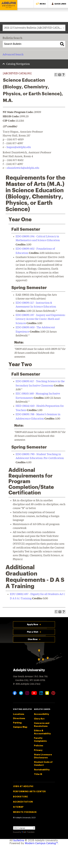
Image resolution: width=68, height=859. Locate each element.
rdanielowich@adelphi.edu (23, 168)
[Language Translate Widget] (24, 828)
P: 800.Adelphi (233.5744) (26, 683)
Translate (28, 832)
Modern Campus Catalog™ (41, 843)
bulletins (18, 840)
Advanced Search (13, 54)
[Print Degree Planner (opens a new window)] (56, 74)
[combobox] (34, 28)
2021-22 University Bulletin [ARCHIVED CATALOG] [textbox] (34, 28)
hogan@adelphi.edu (19, 147)
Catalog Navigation (18, 64)
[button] (41, 4)
